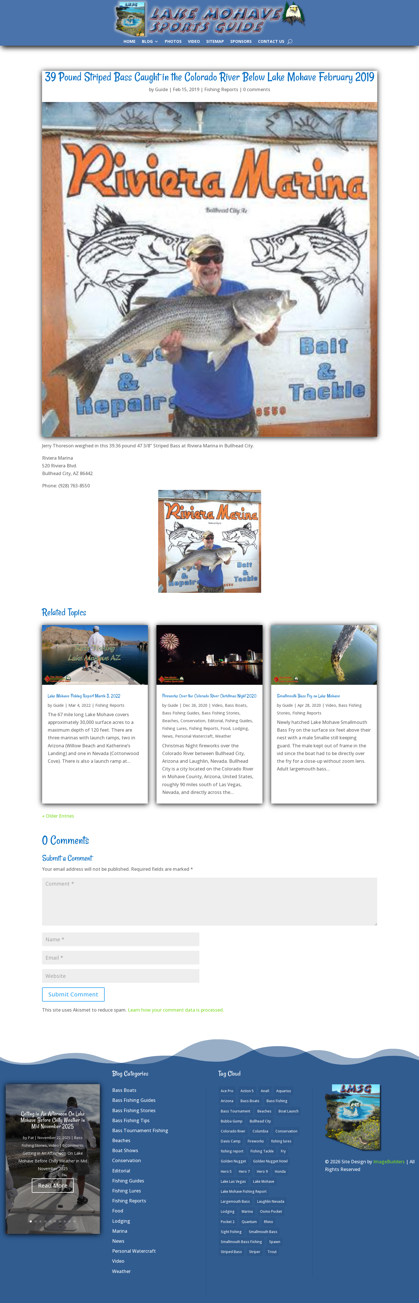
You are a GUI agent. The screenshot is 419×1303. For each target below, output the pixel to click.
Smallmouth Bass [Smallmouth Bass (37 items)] (263, 1231)
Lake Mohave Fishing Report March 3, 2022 (84, 696)
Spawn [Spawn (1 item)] (274, 1241)
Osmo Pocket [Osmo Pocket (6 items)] (271, 1211)
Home (130, 41)
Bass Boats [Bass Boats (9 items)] (250, 1100)
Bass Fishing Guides (180, 713)
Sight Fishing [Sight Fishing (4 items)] (231, 1231)
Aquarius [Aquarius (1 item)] (283, 1090)
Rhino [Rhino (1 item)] (268, 1221)
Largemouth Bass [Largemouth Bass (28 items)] (235, 1201)
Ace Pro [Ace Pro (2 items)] (227, 1090)
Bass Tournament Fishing (140, 1130)
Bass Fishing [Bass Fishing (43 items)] (277, 1100)
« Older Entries (58, 816)
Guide (161, 89)
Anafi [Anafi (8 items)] (265, 1090)
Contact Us (271, 41)
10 (75, 1221)
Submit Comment (73, 994)
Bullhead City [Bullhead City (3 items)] (260, 1121)
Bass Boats (236, 705)
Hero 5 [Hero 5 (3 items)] (226, 1171)
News (167, 736)
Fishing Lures (174, 728)
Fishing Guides (238, 720)
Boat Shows (125, 1150)
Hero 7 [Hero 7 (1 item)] (244, 1171)
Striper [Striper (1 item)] (254, 1251)
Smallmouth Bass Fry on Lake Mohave (308, 696)
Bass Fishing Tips (131, 1120)
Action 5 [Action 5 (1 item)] (247, 1090)
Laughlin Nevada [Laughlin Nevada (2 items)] (270, 1201)
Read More (52, 1195)
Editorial (215, 720)
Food (225, 728)
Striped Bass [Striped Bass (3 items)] (231, 1251)
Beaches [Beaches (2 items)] (264, 1111)
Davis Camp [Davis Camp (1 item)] (231, 1141)
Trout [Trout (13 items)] (272, 1251)
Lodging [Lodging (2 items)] (228, 1211)
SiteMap (215, 41)
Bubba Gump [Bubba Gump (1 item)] (232, 1121)
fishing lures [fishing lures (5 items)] (281, 1141)
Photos (173, 41)
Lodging (240, 728)
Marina (119, 1231)
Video (194, 41)
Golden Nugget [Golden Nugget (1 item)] (233, 1161)
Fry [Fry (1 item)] (283, 1151)
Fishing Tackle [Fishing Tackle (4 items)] (262, 1151)
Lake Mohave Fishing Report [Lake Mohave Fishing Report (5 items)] (244, 1191)
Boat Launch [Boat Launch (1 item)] (289, 1111)
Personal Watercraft (194, 736)
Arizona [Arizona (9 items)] (227, 1100)
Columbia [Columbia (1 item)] (260, 1131)
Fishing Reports (221, 89)
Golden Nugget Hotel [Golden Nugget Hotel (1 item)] (270, 1161)
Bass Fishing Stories (220, 713)
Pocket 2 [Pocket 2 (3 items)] (228, 1221)
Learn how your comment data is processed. (176, 1010)
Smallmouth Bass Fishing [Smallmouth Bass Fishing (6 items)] (241, 1241)
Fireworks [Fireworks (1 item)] (256, 1141)
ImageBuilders (389, 1161)
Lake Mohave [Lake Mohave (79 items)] (263, 1181)
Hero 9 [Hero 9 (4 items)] (262, 1171)
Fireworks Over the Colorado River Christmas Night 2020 (209, 696)
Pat (31, 1147)
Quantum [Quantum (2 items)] (249, 1221)
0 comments (256, 89)
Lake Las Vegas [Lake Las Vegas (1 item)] (233, 1181)
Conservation (192, 720)
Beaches (170, 720)
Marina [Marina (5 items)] (247, 1211)
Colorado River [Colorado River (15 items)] (233, 1131)
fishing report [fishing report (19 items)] (232, 1151)
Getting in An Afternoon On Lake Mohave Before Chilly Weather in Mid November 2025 (53, 1130)
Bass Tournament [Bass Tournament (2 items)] (235, 1111)
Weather (223, 736)
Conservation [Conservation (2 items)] (286, 1131)
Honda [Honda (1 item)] (280, 1171)
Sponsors (241, 41)
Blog (147, 41)
